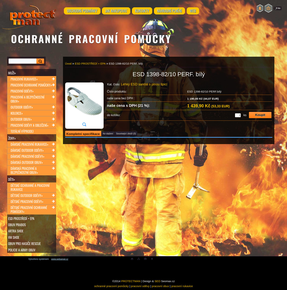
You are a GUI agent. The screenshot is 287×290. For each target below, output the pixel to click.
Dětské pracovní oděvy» (27, 202)
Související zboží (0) (126, 133)
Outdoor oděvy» (22, 107)
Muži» (12, 73)
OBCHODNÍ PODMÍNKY (83, 11)
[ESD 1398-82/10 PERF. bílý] (84, 105)
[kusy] (238, 115)
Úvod (68, 63)
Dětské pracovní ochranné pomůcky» (29, 210)
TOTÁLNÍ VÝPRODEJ (22, 131)
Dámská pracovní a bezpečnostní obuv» (24, 170)
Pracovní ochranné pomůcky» (31, 85)
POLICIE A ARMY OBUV (22, 251)
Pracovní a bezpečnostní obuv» (27, 99)
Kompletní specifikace (83, 134)
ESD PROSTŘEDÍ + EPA (21, 219)
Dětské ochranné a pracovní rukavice (30, 188)
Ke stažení (108, 133)
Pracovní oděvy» (22, 91)
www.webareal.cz (59, 260)
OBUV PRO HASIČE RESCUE (24, 244)
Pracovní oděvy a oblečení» (30, 125)
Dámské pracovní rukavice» (30, 144)
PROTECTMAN (130, 282)
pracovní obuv (160, 287)
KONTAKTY (145, 11)
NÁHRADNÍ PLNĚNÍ (174, 11)
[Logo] (29, 14)
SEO (157, 282)
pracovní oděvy (140, 287)
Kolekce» (17, 113)
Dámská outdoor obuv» (27, 162)
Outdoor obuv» (21, 119)
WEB (199, 11)
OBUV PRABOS (17, 225)
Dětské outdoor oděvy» (27, 196)
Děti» (11, 179)
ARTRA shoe (15, 231)
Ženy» (12, 138)
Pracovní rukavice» (24, 79)
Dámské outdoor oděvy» (27, 150)
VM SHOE (13, 238)
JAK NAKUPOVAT (118, 11)
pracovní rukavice (182, 287)
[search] (39, 61)
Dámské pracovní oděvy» (27, 156)
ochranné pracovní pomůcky (111, 287)
